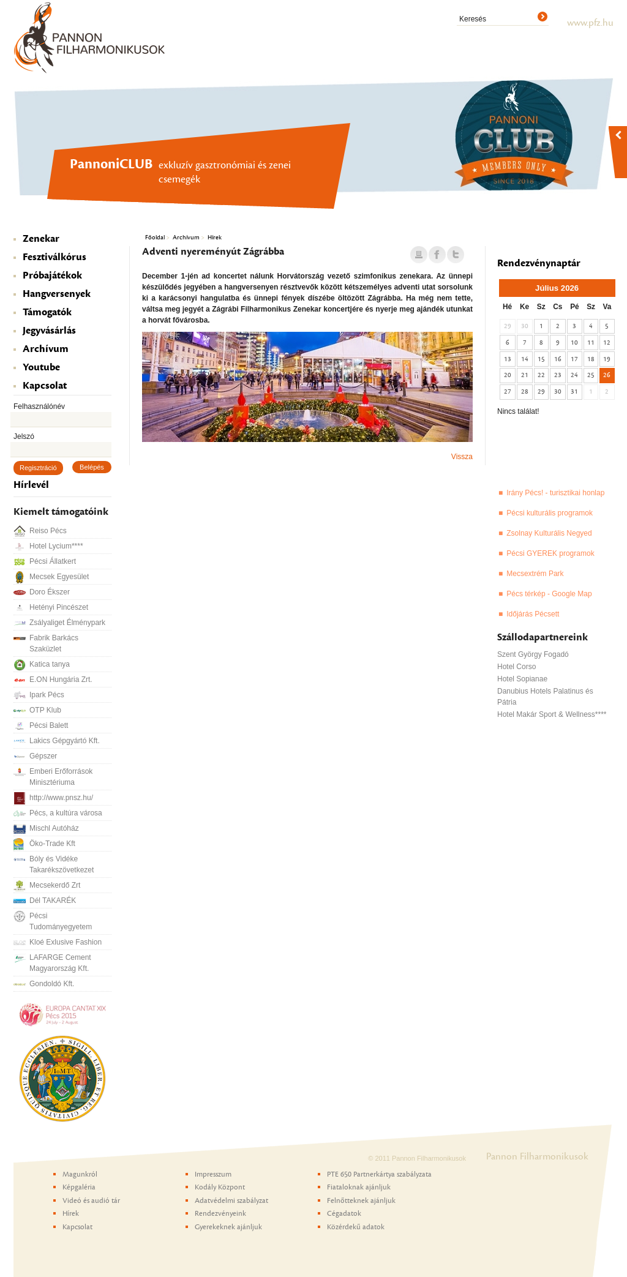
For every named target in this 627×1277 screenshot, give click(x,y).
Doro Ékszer (49, 592)
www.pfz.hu (590, 23)
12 (606, 342)
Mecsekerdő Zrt (54, 885)
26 (606, 375)
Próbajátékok (52, 275)
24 (574, 375)
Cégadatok (344, 1213)
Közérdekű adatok (356, 1227)
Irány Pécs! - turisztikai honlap (555, 493)
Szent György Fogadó (533, 654)
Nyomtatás (419, 255)
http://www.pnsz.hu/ (61, 797)
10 (574, 342)
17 (574, 359)
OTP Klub (45, 710)
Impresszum (213, 1174)
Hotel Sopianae (522, 679)
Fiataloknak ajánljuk (359, 1187)
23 (557, 375)
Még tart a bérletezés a (559, 205)
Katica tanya (49, 664)
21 (524, 375)
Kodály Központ (574, 205)
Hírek (215, 237)
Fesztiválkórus (54, 257)
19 (606, 359)
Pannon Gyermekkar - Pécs (588, 205)
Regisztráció (38, 467)
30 (557, 391)
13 (507, 359)
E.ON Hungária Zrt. (60, 679)
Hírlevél (31, 485)
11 (591, 342)
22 (541, 375)
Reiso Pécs (48, 530)
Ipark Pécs (46, 695)
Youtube (41, 367)
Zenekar (41, 238)
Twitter (455, 255)
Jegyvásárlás (49, 330)
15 (541, 359)
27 (507, 391)
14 (524, 359)
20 (507, 375)
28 (524, 391)
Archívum (46, 349)
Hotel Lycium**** (56, 546)
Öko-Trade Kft (52, 843)
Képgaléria (79, 1187)
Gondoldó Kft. (51, 983)
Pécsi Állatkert (52, 561)
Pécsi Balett (48, 725)
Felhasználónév (39, 406)
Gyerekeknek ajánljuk (228, 1227)
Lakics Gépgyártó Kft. (64, 740)
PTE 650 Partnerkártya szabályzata (379, 1174)
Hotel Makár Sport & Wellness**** (552, 714)
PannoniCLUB (545, 205)
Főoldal (155, 237)
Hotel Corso (516, 666)
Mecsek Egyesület (59, 576)
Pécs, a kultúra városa (65, 813)
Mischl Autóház (54, 828)
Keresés (472, 19)
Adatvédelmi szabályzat (231, 1200)
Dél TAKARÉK (52, 900)
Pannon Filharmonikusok (90, 37)
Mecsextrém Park (534, 573)
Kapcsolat (45, 385)
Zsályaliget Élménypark (67, 622)
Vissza (462, 456)
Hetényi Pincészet (58, 607)
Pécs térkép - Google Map (548, 594)
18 (591, 359)
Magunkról (79, 1174)
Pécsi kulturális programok (549, 513)
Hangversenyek (57, 294)
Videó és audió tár (91, 1200)
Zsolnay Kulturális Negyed (548, 533)
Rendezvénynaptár (538, 263)
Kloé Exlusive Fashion (65, 942)
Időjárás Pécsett (532, 614)
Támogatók (47, 312)
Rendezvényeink (220, 1213)
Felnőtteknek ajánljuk (361, 1200)
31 (574, 391)
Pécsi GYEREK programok (550, 553)
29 (541, 391)
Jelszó (23, 436)
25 (591, 375)
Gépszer (43, 756)
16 (557, 359)
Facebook (437, 255)
